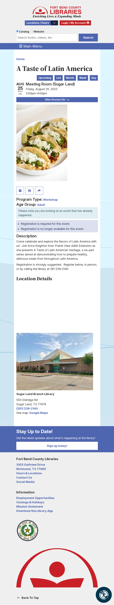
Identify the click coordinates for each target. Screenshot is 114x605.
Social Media (25, 482)
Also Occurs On (57, 99)
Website (39, 31)
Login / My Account (73, 22)
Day (93, 77)
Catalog (24, 31)
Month (70, 77)
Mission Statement (29, 506)
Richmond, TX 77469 (31, 469)
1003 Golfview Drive (30, 464)
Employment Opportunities (35, 498)
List (58, 77)
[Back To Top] (57, 597)
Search (88, 37)
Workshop (50, 199)
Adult (41, 204)
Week (82, 77)
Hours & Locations (29, 473)
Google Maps (38, 412)
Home (20, 59)
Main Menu (30, 46)
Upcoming (45, 77)
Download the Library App (34, 511)
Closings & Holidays (30, 502)
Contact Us (24, 477)
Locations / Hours (38, 22)
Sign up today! (57, 445)
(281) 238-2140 (27, 408)
